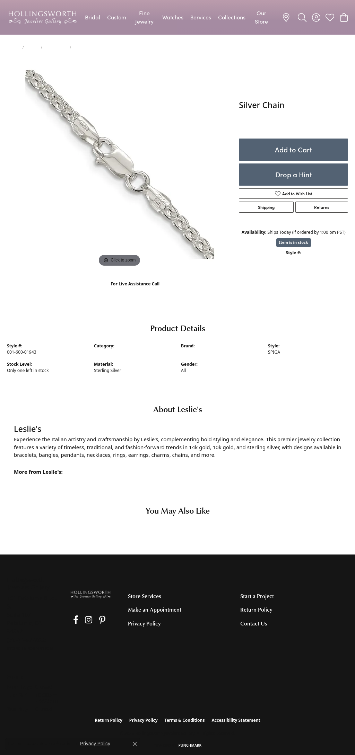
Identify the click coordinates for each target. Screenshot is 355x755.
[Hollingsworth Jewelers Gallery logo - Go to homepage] (42, 17)
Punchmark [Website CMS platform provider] (190, 745)
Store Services (144, 596)
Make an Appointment (154, 609)
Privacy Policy (144, 623)
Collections (231, 17)
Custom (116, 17)
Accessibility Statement (235, 720)
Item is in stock (293, 242)
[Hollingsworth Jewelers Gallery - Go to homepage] (90, 593)
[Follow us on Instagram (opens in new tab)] (82, 620)
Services (200, 17)
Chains (32, 47)
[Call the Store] (27, 639)
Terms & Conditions (185, 720)
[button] (302, 17)
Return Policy (256, 609)
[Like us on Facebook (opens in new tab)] (72, 620)
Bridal (92, 17)
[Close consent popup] (135, 744)
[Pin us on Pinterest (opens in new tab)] (92, 620)
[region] (120, 164)
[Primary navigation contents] (177, 17)
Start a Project (257, 596)
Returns (321, 207)
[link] (287, 17)
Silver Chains (56, 47)
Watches (172, 17)
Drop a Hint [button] (293, 174)
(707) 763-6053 (135, 291)
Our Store (261, 17)
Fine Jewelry (144, 17)
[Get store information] (30, 648)
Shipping (266, 207)
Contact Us (253, 623)
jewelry (13, 47)
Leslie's (188, 352)
